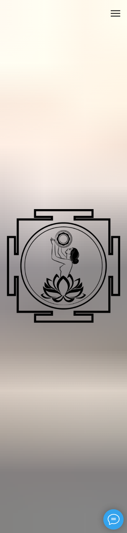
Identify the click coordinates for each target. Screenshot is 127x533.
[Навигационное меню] (115, 13)
